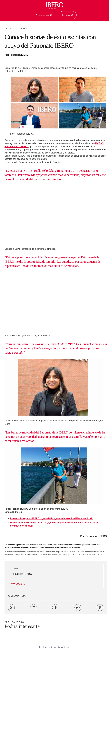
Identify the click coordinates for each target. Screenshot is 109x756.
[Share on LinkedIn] (33, 607)
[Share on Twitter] (11, 607)
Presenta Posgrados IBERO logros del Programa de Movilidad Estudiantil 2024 (51, 518)
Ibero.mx (67, 15)
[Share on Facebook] (55, 607)
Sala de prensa (44, 15)
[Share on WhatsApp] (77, 607)
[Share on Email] (100, 607)
